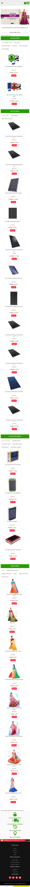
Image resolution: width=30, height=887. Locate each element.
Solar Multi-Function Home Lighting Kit (13, 66)
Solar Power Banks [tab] (6, 440)
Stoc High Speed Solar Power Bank (13, 549)
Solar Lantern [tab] (17, 42)
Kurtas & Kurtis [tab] (5, 576)
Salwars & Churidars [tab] (23, 573)
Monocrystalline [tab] (5, 115)
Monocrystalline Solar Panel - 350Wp (13, 193)
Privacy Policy (15, 860)
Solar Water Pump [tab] (16, 440)
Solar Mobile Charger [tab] (17, 444)
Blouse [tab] (15, 573)
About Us (15, 850)
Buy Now (14, 75)
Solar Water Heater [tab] (6, 444)
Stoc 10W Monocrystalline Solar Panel (13, 278)
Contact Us (15, 871)
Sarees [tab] (3, 570)
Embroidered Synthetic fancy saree (13, 651)
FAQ (15, 854)
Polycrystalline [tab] (14, 115)
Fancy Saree (12, 622)
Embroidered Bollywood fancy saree (13, 793)
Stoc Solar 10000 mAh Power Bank (13, 464)
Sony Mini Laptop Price (8, 810)
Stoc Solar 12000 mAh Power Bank (12, 493)
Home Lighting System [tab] (7, 42)
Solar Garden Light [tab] (23, 45)
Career (14, 852)
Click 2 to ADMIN (24, 886)
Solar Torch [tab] (14, 45)
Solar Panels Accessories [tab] (7, 118)
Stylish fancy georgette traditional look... (14, 736)
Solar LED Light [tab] (5, 48)
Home (15, 848)
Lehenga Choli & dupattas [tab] (12, 570)
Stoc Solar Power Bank (12, 521)
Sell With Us (15, 869)
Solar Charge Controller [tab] (16, 447)
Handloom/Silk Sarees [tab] (7, 573)
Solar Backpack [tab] (5, 447)
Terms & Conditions (15, 862)
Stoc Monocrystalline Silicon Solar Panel (14, 391)
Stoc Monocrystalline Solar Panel (12, 221)
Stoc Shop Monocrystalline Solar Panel (13, 306)
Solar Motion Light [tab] (6, 45)
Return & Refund (15, 864)
